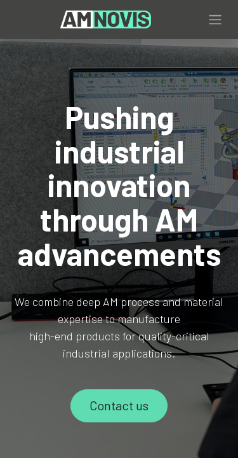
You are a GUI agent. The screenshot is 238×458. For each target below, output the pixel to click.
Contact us (119, 405)
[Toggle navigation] (215, 20)
